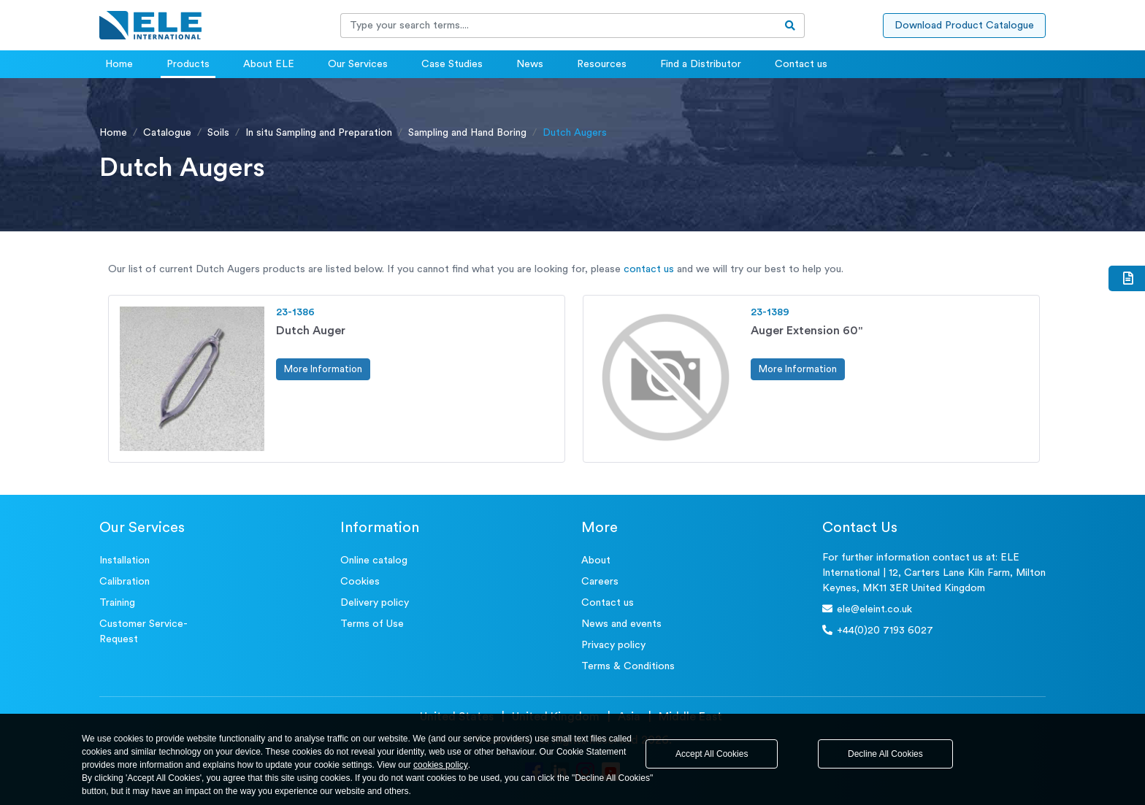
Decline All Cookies (885, 754)
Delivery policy (374, 603)
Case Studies (452, 64)
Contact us (801, 64)
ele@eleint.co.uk (867, 609)
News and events (621, 624)
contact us (649, 269)
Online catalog (373, 560)
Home (119, 64)
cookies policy (440, 765)
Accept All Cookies (711, 754)
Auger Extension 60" (806, 330)
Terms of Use (372, 624)
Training (117, 603)
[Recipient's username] (558, 25)
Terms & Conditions (628, 666)
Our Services (358, 64)
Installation (124, 560)
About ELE (268, 64)
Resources (602, 64)
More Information (323, 369)
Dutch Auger (310, 330)
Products (188, 64)
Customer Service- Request (143, 631)
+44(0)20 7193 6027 (877, 630)
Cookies (360, 582)
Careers (600, 582)
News (529, 64)
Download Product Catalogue (964, 25)
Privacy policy (613, 645)
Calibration (124, 582)
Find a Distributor (700, 64)
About (595, 560)
